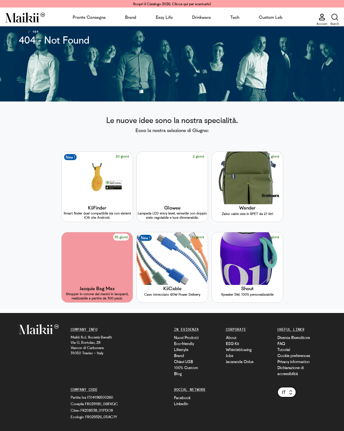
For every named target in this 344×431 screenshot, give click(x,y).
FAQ (281, 343)
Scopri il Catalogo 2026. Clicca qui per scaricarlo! (172, 4)
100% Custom (186, 367)
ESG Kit (232, 343)
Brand (130, 17)
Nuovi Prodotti (186, 337)
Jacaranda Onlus (240, 361)
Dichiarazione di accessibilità (290, 370)
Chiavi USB (183, 361)
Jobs (229, 355)
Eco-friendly (184, 343)
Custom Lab (270, 17)
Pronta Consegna (89, 17)
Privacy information (293, 361)
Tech (234, 17)
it (287, 392)
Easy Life (164, 17)
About (231, 337)
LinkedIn (181, 403)
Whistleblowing (239, 349)
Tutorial (283, 349)
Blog (178, 373)
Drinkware (201, 17)
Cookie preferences (293, 355)
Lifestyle (181, 349)
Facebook (182, 397)
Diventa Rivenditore (293, 337)
